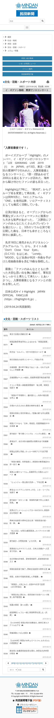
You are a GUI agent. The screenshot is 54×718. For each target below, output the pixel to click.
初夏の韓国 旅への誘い (21, 605)
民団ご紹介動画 (27, 58)
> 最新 (7, 37)
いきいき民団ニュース (27, 63)
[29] (37, 663)
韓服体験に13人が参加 (20, 633)
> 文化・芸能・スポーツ (14, 47)
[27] (31, 663)
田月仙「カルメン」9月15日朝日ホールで (28, 352)
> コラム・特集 (10, 50)
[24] (22, 663)
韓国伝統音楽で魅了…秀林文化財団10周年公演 (30, 569)
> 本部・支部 (9, 44)
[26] (28, 663)
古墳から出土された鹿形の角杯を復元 (26, 405)
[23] (19, 663)
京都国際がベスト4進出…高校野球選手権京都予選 (30, 377)
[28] (34, 663)
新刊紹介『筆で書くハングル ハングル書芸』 (30, 433)
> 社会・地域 (9, 40)
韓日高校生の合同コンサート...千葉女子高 (26, 359)
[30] (41, 663)
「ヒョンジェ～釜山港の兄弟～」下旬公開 (28, 482)
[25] (25, 663)
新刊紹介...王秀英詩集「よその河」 (25, 541)
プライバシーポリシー (28, 705)
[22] (16, 663)
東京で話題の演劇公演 (20, 334)
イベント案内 (27, 69)
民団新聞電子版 (27, 74)
